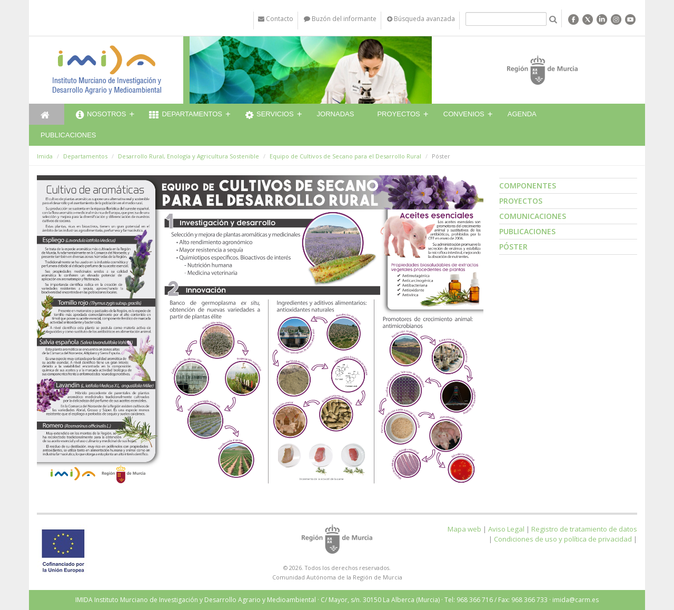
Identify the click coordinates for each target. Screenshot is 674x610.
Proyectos (398, 114)
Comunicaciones (532, 216)
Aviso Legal (506, 529)
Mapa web (464, 529)
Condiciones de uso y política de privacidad (563, 539)
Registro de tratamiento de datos (584, 529)
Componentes (527, 186)
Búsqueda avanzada (421, 18)
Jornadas (335, 114)
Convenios (463, 114)
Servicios (269, 115)
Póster (513, 247)
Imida (45, 156)
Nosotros (101, 115)
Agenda (522, 114)
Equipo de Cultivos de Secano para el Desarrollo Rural (345, 156)
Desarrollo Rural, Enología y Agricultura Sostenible (188, 156)
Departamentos (185, 115)
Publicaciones (68, 135)
